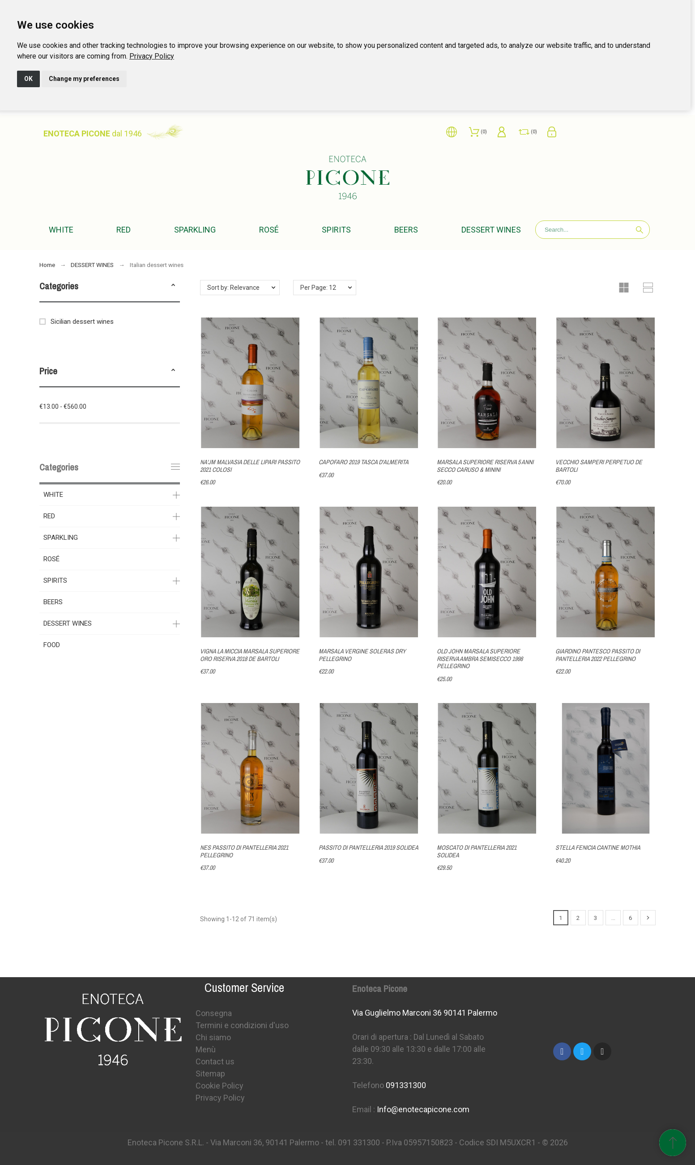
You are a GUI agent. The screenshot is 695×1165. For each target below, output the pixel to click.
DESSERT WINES (67, 623)
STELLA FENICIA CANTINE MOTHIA (597, 847)
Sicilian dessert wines (82, 322)
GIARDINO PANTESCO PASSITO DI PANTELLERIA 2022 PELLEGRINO (597, 655)
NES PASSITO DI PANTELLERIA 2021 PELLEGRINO (244, 851)
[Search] (592, 229)
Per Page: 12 (318, 287)
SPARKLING (60, 538)
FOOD (51, 645)
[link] (151, 56)
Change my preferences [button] (84, 78)
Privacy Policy (151, 56)
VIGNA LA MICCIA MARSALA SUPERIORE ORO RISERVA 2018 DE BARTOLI (249, 655)
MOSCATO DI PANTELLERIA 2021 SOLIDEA (476, 851)
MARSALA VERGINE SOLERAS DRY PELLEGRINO (362, 655)
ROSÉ (51, 559)
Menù (206, 1049)
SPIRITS (55, 580)
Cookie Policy (219, 1085)
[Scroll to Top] (672, 1142)
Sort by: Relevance (233, 287)
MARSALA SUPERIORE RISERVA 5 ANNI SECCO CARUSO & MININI (485, 466)
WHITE (53, 495)
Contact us (215, 1061)
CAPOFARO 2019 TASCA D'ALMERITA (364, 462)
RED (49, 516)
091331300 (406, 1085)
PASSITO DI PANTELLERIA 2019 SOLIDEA (368, 847)
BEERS (53, 602)
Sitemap (210, 1073)
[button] (173, 286)
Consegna (214, 1013)
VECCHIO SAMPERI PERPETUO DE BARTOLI (598, 466)
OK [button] (28, 78)
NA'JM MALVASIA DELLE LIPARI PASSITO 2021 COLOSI (250, 466)
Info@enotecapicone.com (423, 1109)
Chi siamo (213, 1037)
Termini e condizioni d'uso (242, 1025)
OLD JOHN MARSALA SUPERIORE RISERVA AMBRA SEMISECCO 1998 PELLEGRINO (480, 658)
